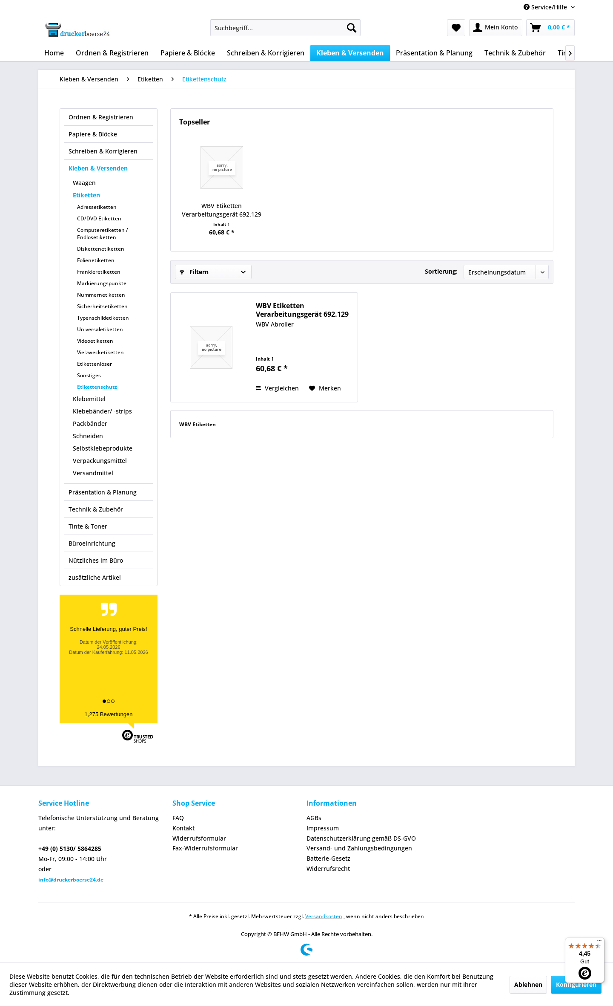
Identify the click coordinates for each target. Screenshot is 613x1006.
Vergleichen (277, 388)
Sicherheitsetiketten (102, 306)
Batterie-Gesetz (328, 858)
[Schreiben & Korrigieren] (265, 53)
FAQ (178, 818)
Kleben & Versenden (98, 168)
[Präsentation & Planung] (434, 53)
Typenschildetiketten (103, 317)
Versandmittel (93, 473)
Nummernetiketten (101, 294)
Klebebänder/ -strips (102, 411)
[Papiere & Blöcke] (188, 53)
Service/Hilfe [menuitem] (546, 7)
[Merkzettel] (456, 27)
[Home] (54, 53)
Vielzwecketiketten (100, 352)
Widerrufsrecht (328, 868)
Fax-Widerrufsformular (205, 848)
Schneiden (88, 436)
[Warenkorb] (550, 27)
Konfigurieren (576, 984)
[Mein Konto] (495, 27)
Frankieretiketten (98, 271)
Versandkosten (323, 916)
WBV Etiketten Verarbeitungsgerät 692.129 (221, 210)
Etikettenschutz (97, 386)
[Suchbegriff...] (285, 27)
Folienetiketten (96, 260)
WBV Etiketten (197, 424)
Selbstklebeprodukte (102, 448)
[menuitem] (285, 27)
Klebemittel (89, 399)
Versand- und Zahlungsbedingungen (359, 848)
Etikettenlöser (94, 363)
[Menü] (599, 942)
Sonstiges (89, 375)
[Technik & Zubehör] (515, 53)
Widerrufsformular (199, 838)
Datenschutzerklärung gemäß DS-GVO (361, 838)
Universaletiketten (100, 329)
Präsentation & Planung (103, 492)
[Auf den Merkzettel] (325, 388)
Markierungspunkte (101, 283)
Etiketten (86, 195)
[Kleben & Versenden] (350, 53)
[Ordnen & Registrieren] (112, 53)
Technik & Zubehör (96, 509)
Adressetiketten (97, 207)
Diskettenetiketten (100, 248)
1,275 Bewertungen (109, 714)
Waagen (84, 183)
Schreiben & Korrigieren (103, 151)
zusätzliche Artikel (95, 577)
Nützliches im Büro (96, 560)
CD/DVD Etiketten (99, 218)
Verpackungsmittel (100, 461)
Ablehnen (528, 984)
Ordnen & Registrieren (101, 117)
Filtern (194, 272)
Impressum (322, 828)
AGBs (313, 818)
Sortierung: (441, 271)
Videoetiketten (95, 340)
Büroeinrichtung (92, 543)
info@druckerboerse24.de (70, 879)
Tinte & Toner (88, 526)
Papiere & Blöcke (93, 134)
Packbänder (90, 423)
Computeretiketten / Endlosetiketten (102, 233)
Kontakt (183, 828)
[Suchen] (352, 27)
